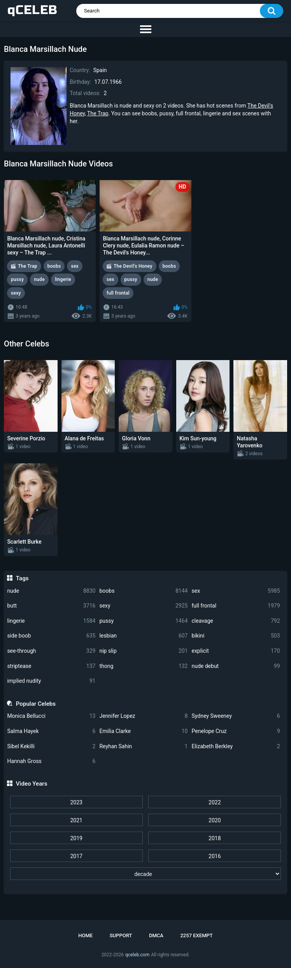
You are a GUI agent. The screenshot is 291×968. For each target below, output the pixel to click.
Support (121, 935)
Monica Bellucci (51, 716)
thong (143, 666)
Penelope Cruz (235, 731)
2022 (215, 802)
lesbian (143, 635)
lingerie (51, 621)
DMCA (156, 935)
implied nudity (51, 681)
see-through (51, 651)
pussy (143, 621)
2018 (215, 838)
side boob (51, 635)
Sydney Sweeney (235, 716)
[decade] (145, 873)
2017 (76, 856)
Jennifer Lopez (143, 716)
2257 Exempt (196, 935)
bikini (235, 635)
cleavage (235, 621)
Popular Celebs (36, 703)
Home (85, 935)
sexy (143, 605)
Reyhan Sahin (143, 746)
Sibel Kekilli (51, 746)
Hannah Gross (51, 761)
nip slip (143, 651)
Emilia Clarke (143, 731)
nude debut (235, 666)
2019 (76, 838)
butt (51, 605)
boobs (143, 591)
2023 (76, 802)
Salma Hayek (51, 731)
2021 (76, 820)
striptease (51, 666)
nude (51, 591)
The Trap (97, 113)
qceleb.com (137, 954)
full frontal (235, 605)
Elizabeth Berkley (235, 746)
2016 (215, 856)
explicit (235, 651)
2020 (215, 820)
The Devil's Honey (133, 266)
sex (235, 591)
